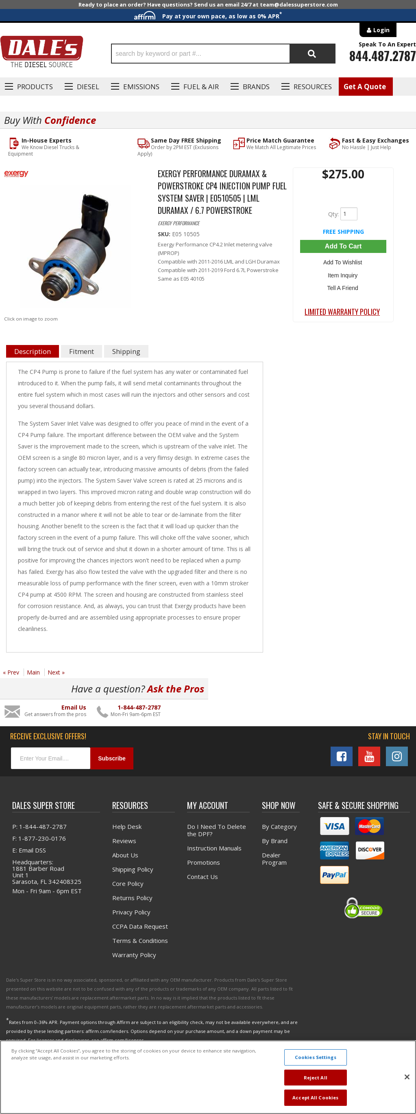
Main (33, 672)
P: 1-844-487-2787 (39, 826)
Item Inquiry (343, 273)
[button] (223, 54)
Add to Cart (343, 246)
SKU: (165, 234)
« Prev (11, 672)
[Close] (407, 1077)
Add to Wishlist (343, 262)
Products (35, 86)
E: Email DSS (29, 850)
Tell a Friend (343, 285)
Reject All (315, 1077)
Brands (256, 86)
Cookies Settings (315, 1057)
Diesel (88, 86)
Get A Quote (365, 86)
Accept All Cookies (315, 1097)
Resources (313, 86)
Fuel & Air (201, 86)
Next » (56, 672)
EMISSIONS (141, 86)
